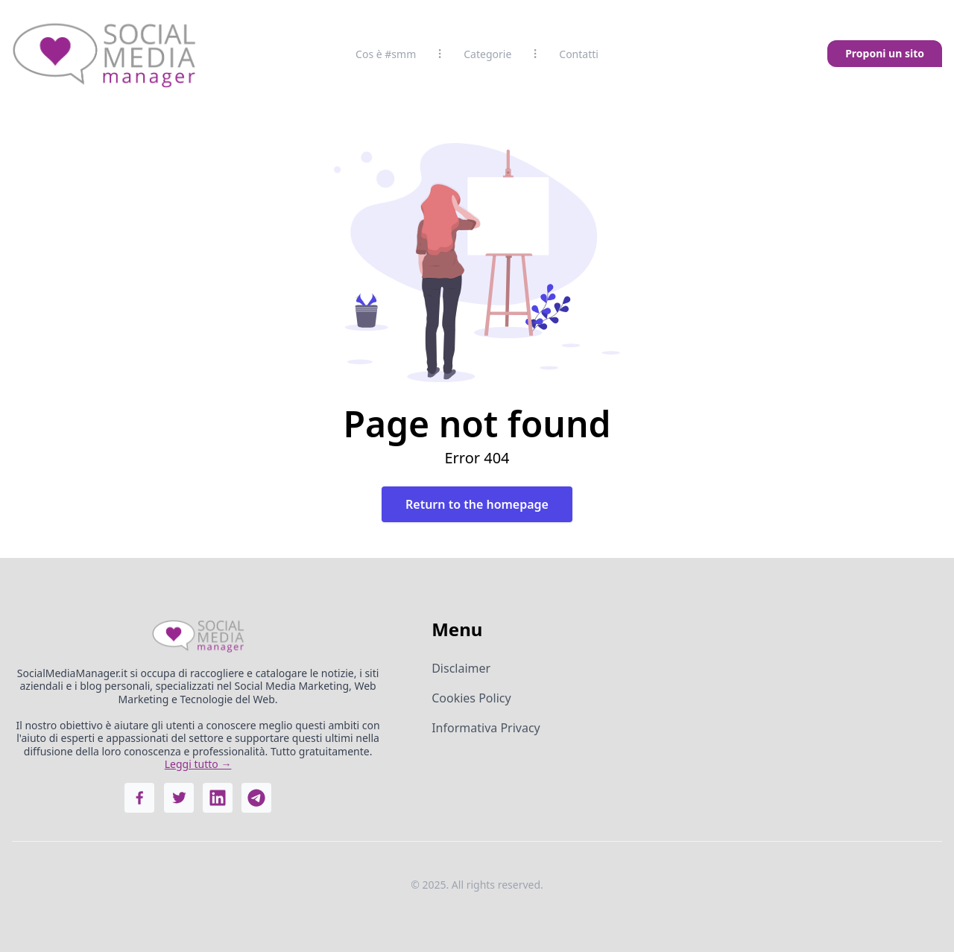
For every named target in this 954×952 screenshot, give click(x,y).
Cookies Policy (471, 698)
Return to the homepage (477, 504)
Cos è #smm (386, 54)
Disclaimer (461, 668)
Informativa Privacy (486, 728)
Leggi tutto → (198, 764)
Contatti (578, 54)
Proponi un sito (884, 53)
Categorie (487, 54)
